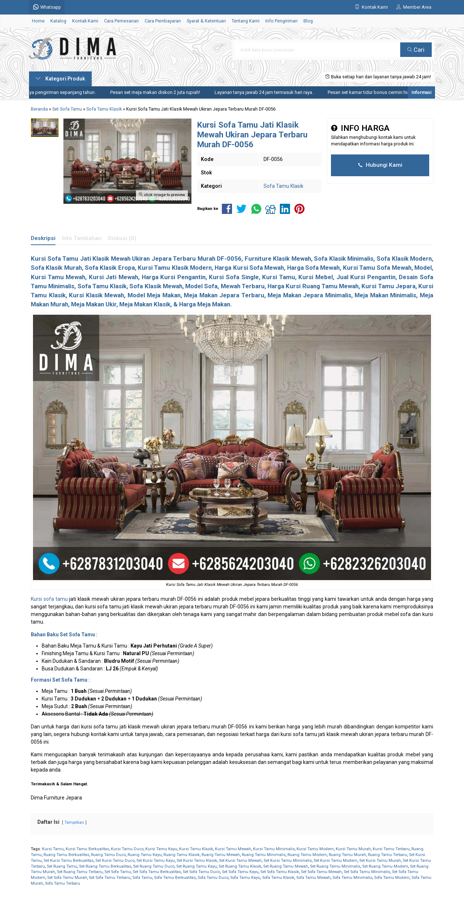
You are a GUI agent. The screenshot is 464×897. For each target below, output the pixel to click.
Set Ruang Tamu (62, 866)
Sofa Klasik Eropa (110, 267)
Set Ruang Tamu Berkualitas (105, 866)
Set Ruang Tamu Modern (385, 866)
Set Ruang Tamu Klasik (240, 866)
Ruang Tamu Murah (347, 854)
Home (38, 21)
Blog (308, 21)
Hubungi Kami (380, 165)
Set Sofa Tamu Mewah (321, 871)
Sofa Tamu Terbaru (62, 883)
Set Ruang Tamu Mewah (285, 866)
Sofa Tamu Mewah (313, 877)
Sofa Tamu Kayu (245, 877)
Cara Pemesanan (121, 21)
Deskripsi (43, 238)
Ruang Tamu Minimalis (264, 854)
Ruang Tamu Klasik (181, 854)
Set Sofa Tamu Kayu (240, 871)
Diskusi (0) (122, 238)
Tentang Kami (246, 21)
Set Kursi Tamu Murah (380, 860)
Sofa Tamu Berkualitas (175, 877)
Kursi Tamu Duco (127, 849)
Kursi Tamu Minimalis (274, 849)
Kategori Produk (60, 79)
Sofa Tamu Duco (213, 877)
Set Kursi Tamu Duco (114, 860)
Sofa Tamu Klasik (283, 186)
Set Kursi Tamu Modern (335, 860)
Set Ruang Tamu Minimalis (335, 866)
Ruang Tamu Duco (108, 854)
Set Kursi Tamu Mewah (240, 860)
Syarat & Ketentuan (206, 21)
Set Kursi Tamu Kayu (155, 860)
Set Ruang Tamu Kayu (196, 866)
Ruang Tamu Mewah (221, 854)
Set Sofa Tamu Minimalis (367, 871)
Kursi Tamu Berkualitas (87, 849)
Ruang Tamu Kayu (145, 854)
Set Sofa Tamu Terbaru (109, 877)
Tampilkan (74, 822)
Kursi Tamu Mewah (233, 849)
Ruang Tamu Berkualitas (66, 854)
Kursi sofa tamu (49, 599)
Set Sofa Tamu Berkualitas (157, 871)
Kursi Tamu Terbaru (391, 849)
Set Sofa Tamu (117, 871)
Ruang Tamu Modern (307, 854)
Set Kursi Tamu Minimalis (288, 860)
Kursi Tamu (53, 849)
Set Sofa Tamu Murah (67, 877)
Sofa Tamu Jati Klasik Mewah (88, 258)
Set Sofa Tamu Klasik (279, 871)
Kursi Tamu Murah (353, 849)
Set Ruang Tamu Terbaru (80, 871)
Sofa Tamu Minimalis (352, 877)
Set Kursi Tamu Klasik (197, 860)
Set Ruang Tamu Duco (153, 866)
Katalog (58, 21)
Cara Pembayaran (163, 21)
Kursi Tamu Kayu (161, 849)
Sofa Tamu (142, 877)
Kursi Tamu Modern (315, 849)
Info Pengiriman (281, 21)
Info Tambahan (82, 238)
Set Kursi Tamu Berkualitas (69, 860)
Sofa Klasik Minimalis (343, 258)
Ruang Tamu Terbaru (387, 854)
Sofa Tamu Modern (392, 877)
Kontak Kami (85, 21)
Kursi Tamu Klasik (196, 849)
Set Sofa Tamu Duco (201, 871)
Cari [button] (415, 49)
